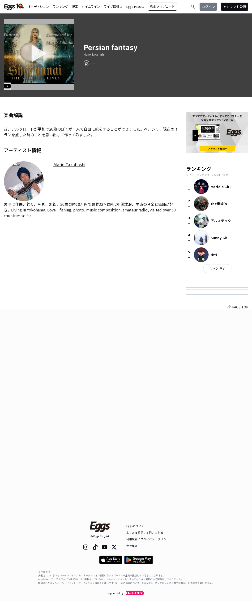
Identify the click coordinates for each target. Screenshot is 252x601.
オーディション (38, 6)
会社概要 (132, 546)
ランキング (60, 6)
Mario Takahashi (94, 54)
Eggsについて (135, 526)
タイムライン (91, 6)
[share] (86, 63)
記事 (75, 6)
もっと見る (217, 268)
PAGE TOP (237, 512)
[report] (93, 63)
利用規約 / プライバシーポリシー (147, 539)
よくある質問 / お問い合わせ (144, 532)
